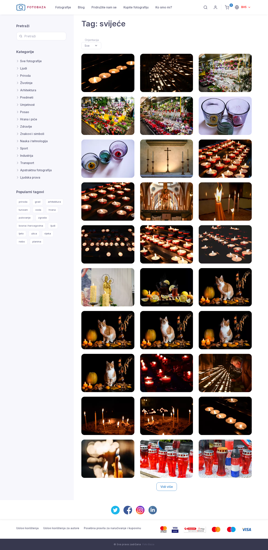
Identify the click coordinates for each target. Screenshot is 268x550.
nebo (22, 241)
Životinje (26, 83)
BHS (244, 7)
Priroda (25, 76)
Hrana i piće (28, 119)
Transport (27, 163)
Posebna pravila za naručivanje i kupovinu (112, 528)
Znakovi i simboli (32, 134)
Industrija (26, 155)
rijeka (47, 233)
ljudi (53, 225)
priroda (23, 201)
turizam (23, 209)
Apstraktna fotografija (36, 170)
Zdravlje (26, 126)
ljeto (21, 233)
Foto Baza (148, 544)
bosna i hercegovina (31, 225)
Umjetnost (27, 105)
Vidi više (166, 487)
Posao (24, 112)
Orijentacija (92, 40)
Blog (81, 7)
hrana (52, 209)
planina (36, 241)
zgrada (42, 217)
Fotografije (63, 7)
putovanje (25, 217)
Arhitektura (28, 90)
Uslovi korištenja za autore (61, 528)
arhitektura (54, 201)
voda (38, 209)
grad (37, 201)
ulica (34, 233)
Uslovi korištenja (27, 528)
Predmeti (26, 97)
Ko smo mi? (163, 7)
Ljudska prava (30, 177)
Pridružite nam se (104, 7)
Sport (24, 148)
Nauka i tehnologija (34, 141)
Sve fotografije (31, 61)
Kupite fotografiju (136, 7)
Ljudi (23, 68)
